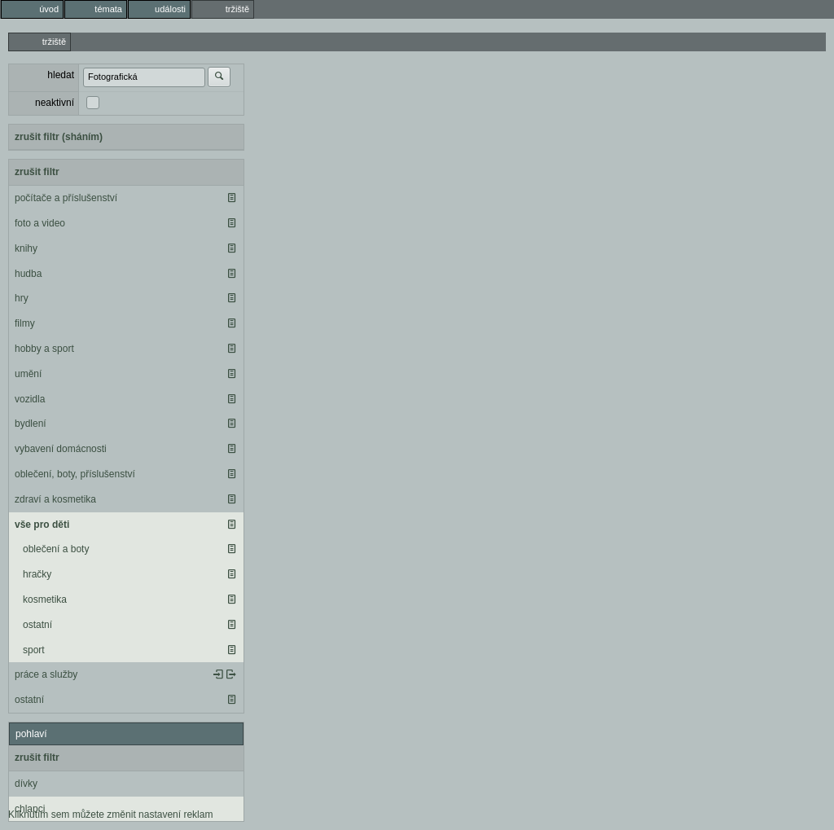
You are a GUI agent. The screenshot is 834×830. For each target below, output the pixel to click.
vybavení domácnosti (61, 449)
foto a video (40, 223)
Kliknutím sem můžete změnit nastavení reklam (110, 814)
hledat (60, 75)
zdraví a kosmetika (55, 499)
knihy (26, 248)
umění (28, 374)
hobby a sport (44, 348)
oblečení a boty (56, 549)
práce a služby (46, 674)
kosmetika (45, 599)
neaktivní (54, 102)
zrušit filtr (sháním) (59, 137)
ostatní (37, 624)
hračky (37, 574)
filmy (25, 323)
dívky (26, 783)
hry (22, 298)
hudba (28, 273)
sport (34, 650)
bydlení (30, 423)
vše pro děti (42, 524)
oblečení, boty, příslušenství (75, 474)
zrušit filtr (37, 172)
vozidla (30, 399)
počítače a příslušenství (66, 198)
